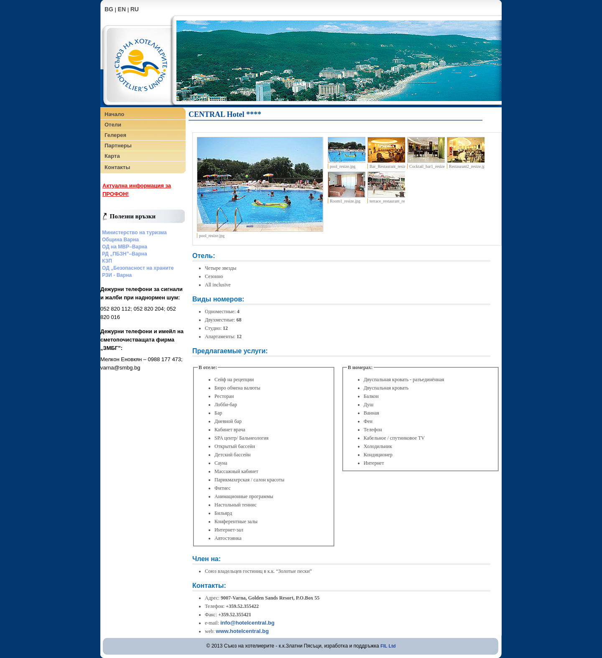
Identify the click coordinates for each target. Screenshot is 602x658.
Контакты (117, 167)
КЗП (107, 261)
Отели (113, 124)
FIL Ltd (387, 645)
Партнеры (118, 145)
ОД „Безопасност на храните (137, 268)
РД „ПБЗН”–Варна (124, 254)
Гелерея (115, 135)
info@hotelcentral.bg (247, 623)
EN (122, 9)
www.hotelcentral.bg (242, 631)
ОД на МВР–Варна (124, 247)
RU (134, 9)
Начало (114, 114)
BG (109, 9)
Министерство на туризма (134, 232)
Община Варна (120, 240)
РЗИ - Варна (117, 275)
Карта (112, 156)
